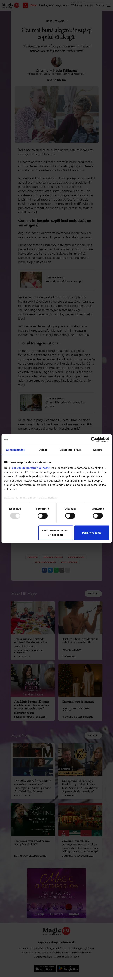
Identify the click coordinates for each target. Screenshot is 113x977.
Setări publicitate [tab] (70, 449)
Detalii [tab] (43, 449)
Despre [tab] (97, 449)
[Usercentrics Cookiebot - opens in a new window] (93, 439)
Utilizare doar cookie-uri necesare (55, 532)
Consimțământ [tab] (15, 449)
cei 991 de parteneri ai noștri (31, 467)
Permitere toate (91, 532)
